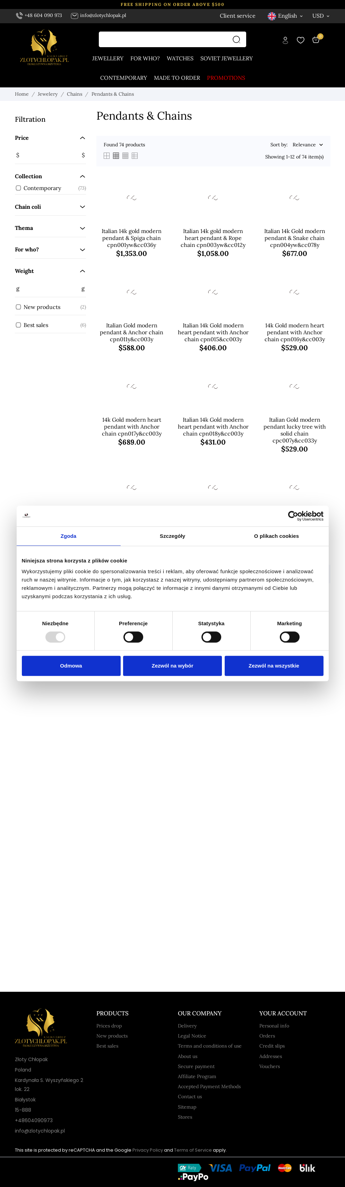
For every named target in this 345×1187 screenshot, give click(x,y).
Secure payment (196, 1066)
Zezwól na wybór (172, 666)
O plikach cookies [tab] (276, 536)
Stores (185, 1117)
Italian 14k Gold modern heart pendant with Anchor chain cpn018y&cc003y (213, 426)
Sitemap (187, 1107)
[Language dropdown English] (286, 15)
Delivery (187, 1026)
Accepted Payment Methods (209, 1086)
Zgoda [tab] (69, 536)
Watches (180, 58)
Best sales (107, 1046)
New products (112, 1036)
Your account (283, 1013)
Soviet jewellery (226, 58)
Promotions (226, 77)
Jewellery (107, 58)
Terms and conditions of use (210, 1046)
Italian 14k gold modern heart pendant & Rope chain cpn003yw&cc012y (213, 237)
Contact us (190, 1096)
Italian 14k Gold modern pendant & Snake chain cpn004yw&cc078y (294, 237)
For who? (145, 58)
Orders (267, 1036)
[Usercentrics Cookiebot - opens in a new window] (293, 516)
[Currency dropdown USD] (321, 15)
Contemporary (123, 77)
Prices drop (109, 1026)
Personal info (274, 1026)
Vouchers (269, 1066)
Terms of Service (193, 1150)
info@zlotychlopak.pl (98, 15)
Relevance (304, 144)
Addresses (270, 1056)
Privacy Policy (147, 1150)
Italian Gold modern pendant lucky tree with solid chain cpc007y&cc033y (295, 430)
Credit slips (272, 1046)
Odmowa (71, 666)
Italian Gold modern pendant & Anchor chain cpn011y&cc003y (131, 332)
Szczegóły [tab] (172, 536)
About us (187, 1056)
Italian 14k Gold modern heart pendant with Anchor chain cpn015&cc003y (213, 332)
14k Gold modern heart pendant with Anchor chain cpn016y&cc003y (295, 332)
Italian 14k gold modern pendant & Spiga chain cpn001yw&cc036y (132, 237)
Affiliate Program (197, 1076)
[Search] (238, 39)
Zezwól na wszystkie (274, 666)
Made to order (177, 77)
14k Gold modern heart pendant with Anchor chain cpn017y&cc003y (132, 426)
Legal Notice (192, 1036)
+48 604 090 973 (39, 15)
